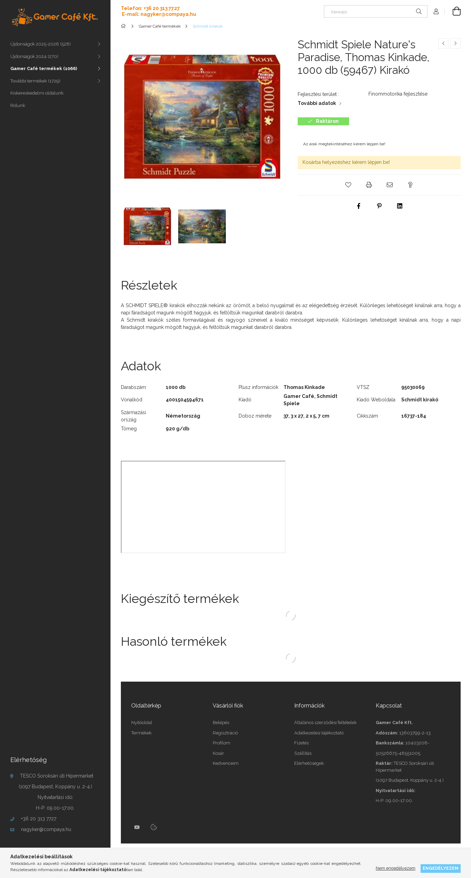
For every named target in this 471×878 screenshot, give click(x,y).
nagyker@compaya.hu (46, 829)
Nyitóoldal (141, 722)
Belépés (221, 722)
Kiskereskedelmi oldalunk (37, 93)
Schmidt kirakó (419, 399)
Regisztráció (225, 732)
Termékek (141, 732)
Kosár (218, 753)
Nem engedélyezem (395, 868)
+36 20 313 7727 (38, 818)
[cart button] (453, 11)
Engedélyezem (441, 868)
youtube (137, 827)
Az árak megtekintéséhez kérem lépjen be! (344, 144)
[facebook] (358, 206)
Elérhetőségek (309, 763)
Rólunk (17, 105)
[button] (348, 185)
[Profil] (436, 11)
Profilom (221, 742)
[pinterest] (379, 206)
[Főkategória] (124, 26)
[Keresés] (375, 11)
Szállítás (302, 753)
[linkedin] (400, 206)
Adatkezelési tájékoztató (319, 732)
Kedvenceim (226, 763)
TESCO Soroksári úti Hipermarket (56, 776)
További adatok (317, 103)
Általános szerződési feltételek (325, 722)
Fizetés (301, 742)
